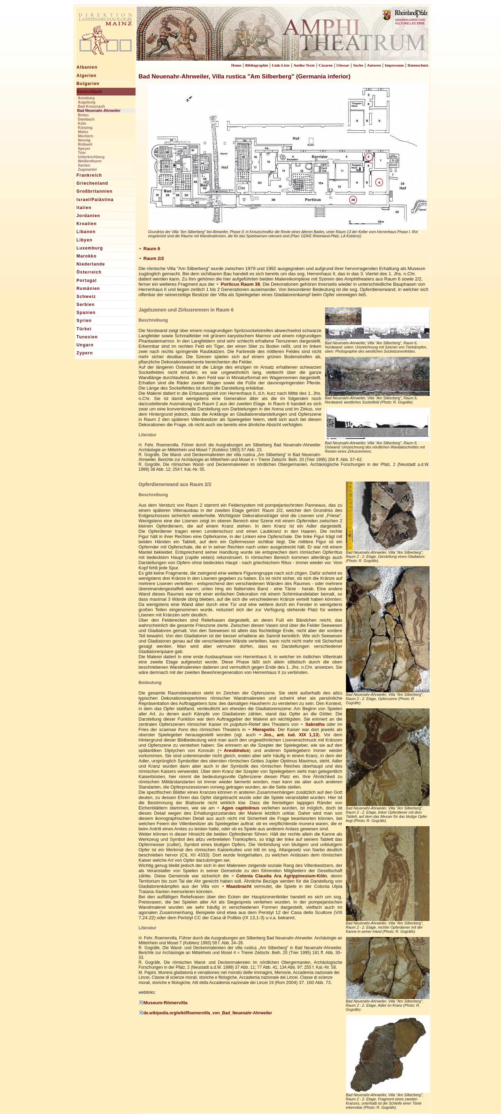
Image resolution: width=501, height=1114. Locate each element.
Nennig (84, 140)
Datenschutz (418, 65)
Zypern (85, 353)
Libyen (85, 240)
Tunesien (87, 337)
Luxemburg (90, 248)
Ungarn (85, 345)
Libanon (86, 231)
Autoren (374, 65)
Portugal (87, 280)
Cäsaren (326, 65)
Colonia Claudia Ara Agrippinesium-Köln (279, 875)
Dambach (86, 119)
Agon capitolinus (238, 807)
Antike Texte (304, 65)
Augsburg (86, 102)
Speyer (84, 148)
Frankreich (89, 175)
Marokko (87, 256)
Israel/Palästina (95, 199)
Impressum (394, 65)
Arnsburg (86, 98)
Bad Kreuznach (91, 106)
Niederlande (91, 264)
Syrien (84, 320)
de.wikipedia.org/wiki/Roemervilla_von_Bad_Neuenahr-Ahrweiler (205, 1013)
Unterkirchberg (91, 157)
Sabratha (312, 724)
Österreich (89, 272)
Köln (82, 123)
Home (236, 65)
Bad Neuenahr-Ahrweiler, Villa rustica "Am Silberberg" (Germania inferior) (244, 76)
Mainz (83, 132)
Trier (82, 153)
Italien (84, 207)
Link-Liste (281, 65)
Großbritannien (95, 191)
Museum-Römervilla (163, 1002)
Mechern (85, 136)
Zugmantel (87, 169)
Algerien (87, 75)
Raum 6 (149, 248)
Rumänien (88, 288)
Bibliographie (256, 65)
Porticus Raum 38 (238, 284)
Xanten (84, 165)
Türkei (84, 328)
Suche (358, 65)
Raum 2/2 (151, 258)
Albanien (87, 67)
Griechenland (92, 183)
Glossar (342, 65)
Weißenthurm (90, 161)
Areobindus (234, 750)
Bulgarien (88, 83)
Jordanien (88, 215)
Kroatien (87, 223)
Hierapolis (261, 729)
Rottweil (85, 144)
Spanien (86, 312)
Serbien (86, 304)
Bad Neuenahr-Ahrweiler (99, 110)
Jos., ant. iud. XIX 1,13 (288, 734)
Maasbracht (237, 886)
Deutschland (89, 91)
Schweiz (86, 296)
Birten (83, 115)
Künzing (85, 127)
